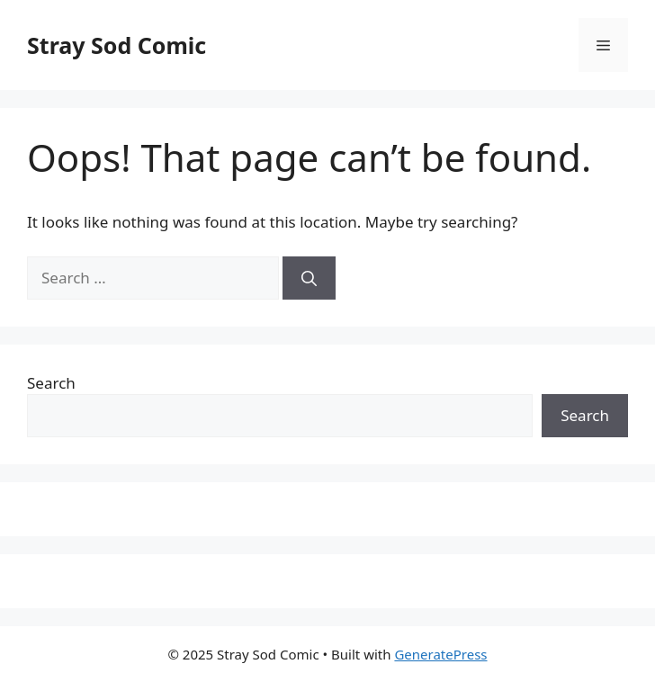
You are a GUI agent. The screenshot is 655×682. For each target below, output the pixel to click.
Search (51, 382)
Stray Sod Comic (116, 45)
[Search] (309, 278)
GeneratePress (440, 654)
